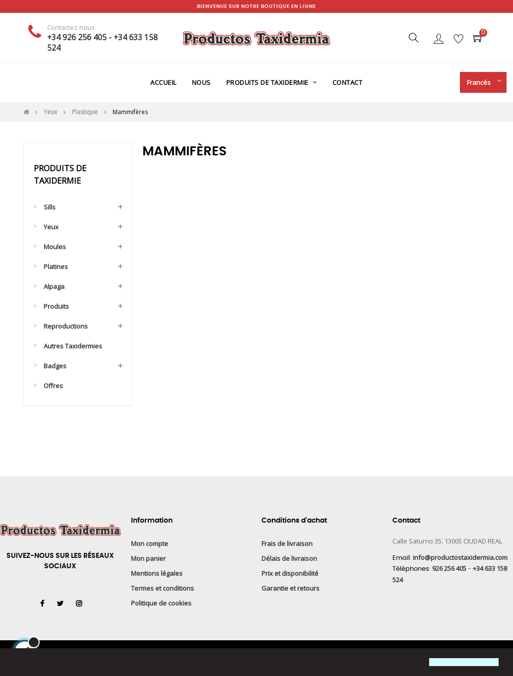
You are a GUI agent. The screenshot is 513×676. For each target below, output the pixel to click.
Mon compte (149, 543)
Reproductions (66, 326)
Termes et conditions (162, 588)
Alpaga (54, 286)
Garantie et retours (290, 588)
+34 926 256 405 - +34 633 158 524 (102, 42)
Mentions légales (157, 573)
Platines (56, 266)
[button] (15, 663)
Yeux (51, 226)
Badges (55, 365)
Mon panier (148, 558)
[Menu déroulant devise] (480, 82)
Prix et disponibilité (290, 573)
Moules (55, 246)
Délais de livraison (289, 558)
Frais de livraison (287, 543)
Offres (53, 385)
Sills (50, 207)
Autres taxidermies (73, 345)
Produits (56, 306)
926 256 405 (449, 568)
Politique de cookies (161, 603)
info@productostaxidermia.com (460, 557)
